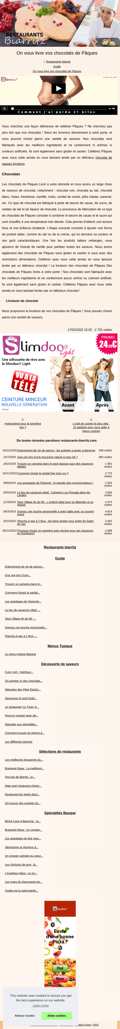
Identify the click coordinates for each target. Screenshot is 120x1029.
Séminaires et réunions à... (21, 847)
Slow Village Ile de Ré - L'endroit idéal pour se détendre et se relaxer (55, 503)
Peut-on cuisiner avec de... (21, 715)
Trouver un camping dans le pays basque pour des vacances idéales (55, 465)
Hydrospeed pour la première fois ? (23, 425)
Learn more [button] (41, 1005)
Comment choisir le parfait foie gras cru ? (43, 473)
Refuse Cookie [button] (24, 1015)
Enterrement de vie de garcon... (24, 566)
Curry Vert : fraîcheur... (19, 672)
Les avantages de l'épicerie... (23, 601)
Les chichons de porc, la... (21, 864)
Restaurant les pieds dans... (22, 794)
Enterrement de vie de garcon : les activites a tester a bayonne (56, 450)
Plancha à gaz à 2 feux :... (21, 636)
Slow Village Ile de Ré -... (20, 618)
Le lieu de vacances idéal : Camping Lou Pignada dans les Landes (53, 494)
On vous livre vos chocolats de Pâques (57, 71)
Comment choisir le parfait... (22, 592)
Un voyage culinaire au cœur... (24, 855)
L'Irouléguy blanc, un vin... (21, 873)
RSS (95, 1024)
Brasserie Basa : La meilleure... (24, 768)
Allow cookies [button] (56, 1015)
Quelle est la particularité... (21, 890)
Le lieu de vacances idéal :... (23, 610)
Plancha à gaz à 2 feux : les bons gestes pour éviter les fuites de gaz (55, 522)
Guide (57, 66)
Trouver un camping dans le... (23, 584)
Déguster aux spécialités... (21, 724)
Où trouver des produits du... (23, 803)
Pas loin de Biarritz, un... (20, 777)
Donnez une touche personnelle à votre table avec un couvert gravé (55, 513)
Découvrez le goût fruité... (21, 698)
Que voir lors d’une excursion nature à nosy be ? (47, 457)
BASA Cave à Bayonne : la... (23, 821)
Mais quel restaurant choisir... (23, 785)
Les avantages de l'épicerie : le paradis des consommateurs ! (55, 483)
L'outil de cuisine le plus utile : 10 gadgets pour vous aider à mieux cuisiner (91, 427)
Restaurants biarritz (58, 61)
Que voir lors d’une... (18, 575)
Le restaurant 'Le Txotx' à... (22, 707)
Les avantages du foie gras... (23, 838)
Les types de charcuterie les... (23, 881)
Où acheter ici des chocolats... (24, 680)
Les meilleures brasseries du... (24, 759)
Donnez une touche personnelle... (26, 627)
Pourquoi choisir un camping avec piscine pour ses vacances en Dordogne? (55, 532)
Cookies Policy (83, 1024)
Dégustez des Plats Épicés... (23, 689)
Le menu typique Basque (20, 654)
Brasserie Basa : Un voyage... (23, 829)
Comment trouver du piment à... (24, 733)
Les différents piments (18, 741)
